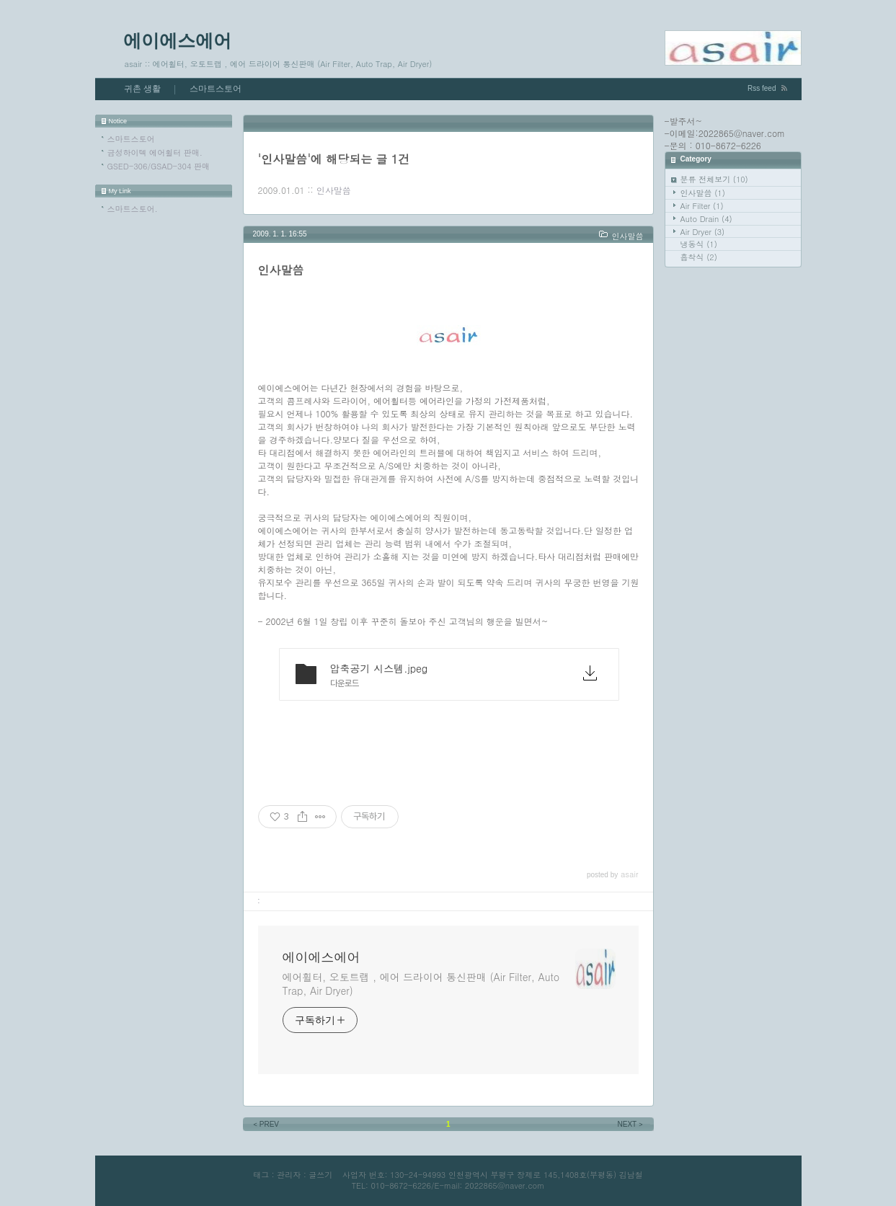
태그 (261, 1174)
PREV (266, 1124)
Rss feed (762, 88)
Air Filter (702, 205)
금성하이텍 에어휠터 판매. (155, 152)
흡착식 (698, 257)
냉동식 (698, 244)
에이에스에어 (177, 40)
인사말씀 (702, 192)
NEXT (631, 1124)
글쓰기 (320, 1174)
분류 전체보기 (714, 179)
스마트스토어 (215, 89)
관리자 (289, 1174)
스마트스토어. (132, 208)
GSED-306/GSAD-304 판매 (158, 166)
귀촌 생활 (142, 89)
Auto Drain (706, 218)
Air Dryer (702, 231)
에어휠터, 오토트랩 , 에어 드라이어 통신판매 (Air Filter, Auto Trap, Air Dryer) (421, 984)
